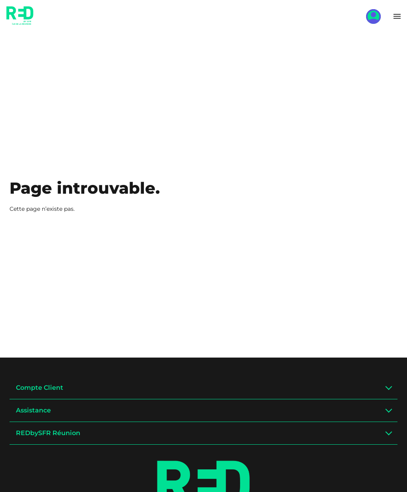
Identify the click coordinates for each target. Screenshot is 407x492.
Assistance (33, 410)
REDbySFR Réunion (48, 433)
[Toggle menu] (397, 16)
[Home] (19, 22)
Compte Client (39, 387)
